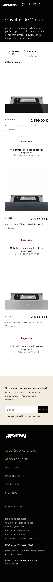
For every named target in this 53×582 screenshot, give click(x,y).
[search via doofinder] (23, 4)
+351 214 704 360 (22, 560)
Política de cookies (15, 535)
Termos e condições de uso (19, 523)
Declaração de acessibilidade (21, 539)
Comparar (12, 130)
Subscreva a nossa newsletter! (26, 388)
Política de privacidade (17, 531)
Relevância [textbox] (31, 56)
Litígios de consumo (15, 519)
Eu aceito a (24, 416)
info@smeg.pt (11, 564)
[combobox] (36, 56)
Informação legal (14, 527)
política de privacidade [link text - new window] (29, 416)
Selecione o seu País (14, 507)
